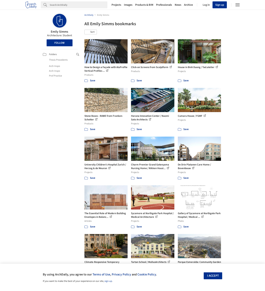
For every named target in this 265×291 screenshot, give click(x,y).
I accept (213, 276)
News (178, 4)
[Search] (78, 4)
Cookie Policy (146, 274)
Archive (188, 4)
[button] (90, 32)
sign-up (108, 281)
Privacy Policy (121, 274)
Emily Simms (59, 32)
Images (128, 4)
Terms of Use (101, 274)
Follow (59, 43)
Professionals (164, 4)
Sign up (219, 5)
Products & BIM (144, 4)
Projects (116, 4)
